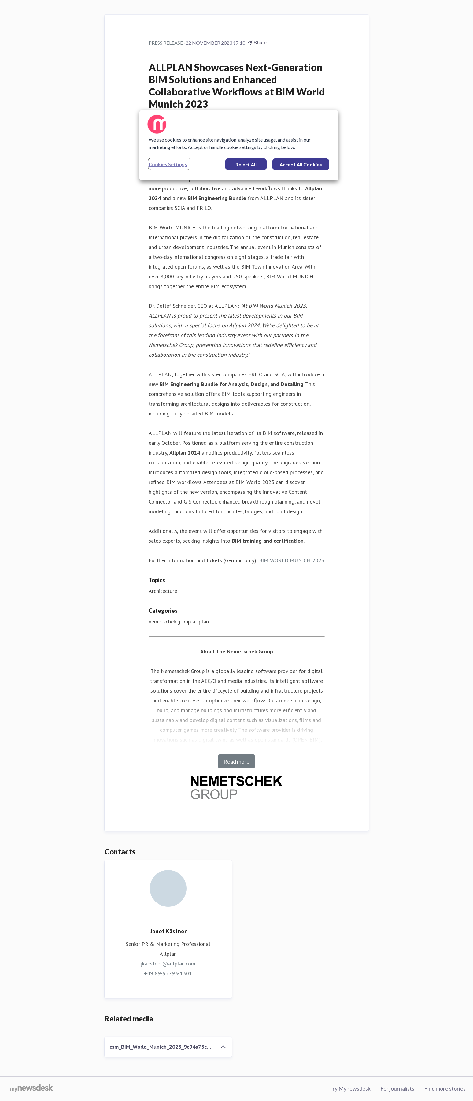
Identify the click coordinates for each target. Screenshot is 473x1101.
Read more (236, 761)
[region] (238, 145)
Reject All (246, 164)
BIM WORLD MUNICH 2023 (291, 560)
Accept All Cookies (300, 164)
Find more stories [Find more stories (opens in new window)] (445, 1088)
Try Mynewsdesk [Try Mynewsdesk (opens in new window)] (350, 1088)
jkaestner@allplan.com (168, 963)
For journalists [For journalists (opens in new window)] (397, 1088)
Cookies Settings (168, 164)
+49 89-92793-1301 (168, 973)
